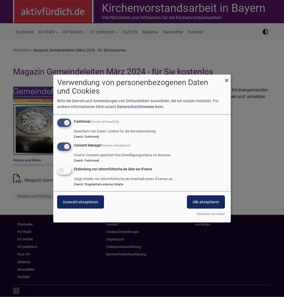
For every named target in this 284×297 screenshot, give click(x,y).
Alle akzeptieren (205, 202)
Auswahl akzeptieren (80, 202)
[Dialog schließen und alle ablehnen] (226, 78)
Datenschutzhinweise (135, 106)
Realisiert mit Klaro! (211, 214)
